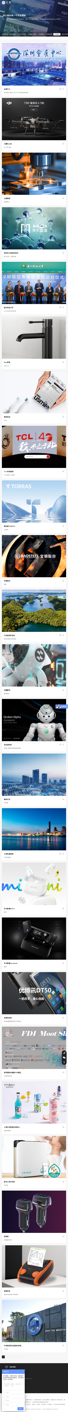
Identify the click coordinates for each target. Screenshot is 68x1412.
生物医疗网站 (32, 34)
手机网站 (57, 34)
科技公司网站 (22, 34)
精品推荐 (5, 34)
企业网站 (13, 34)
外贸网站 (41, 34)
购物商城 (49, 34)
